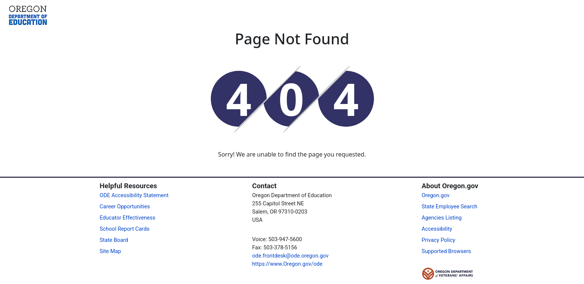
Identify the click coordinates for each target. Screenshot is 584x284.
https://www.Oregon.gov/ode (287, 264)
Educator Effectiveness (128, 217)
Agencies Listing (442, 217)
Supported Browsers (446, 251)
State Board (114, 240)
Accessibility (437, 228)
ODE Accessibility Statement (134, 195)
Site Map (110, 251)
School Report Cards (125, 228)
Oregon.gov (436, 195)
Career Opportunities (125, 206)
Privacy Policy (438, 240)
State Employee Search (449, 206)
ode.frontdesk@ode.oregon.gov (290, 255)
